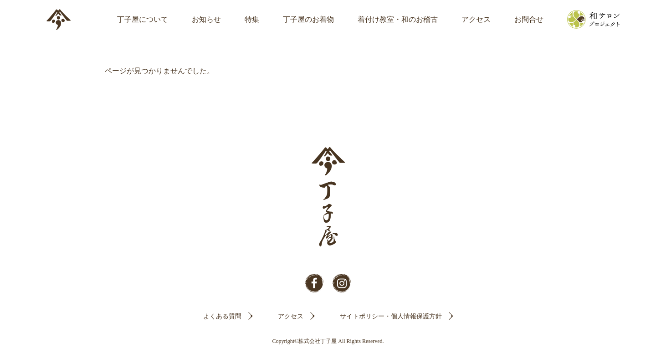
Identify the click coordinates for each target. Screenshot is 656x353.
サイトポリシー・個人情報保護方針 (391, 316)
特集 (252, 19)
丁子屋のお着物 (308, 19)
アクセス (476, 19)
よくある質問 (222, 316)
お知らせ (206, 19)
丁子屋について (142, 19)
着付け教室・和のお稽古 (398, 19)
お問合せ (528, 19)
